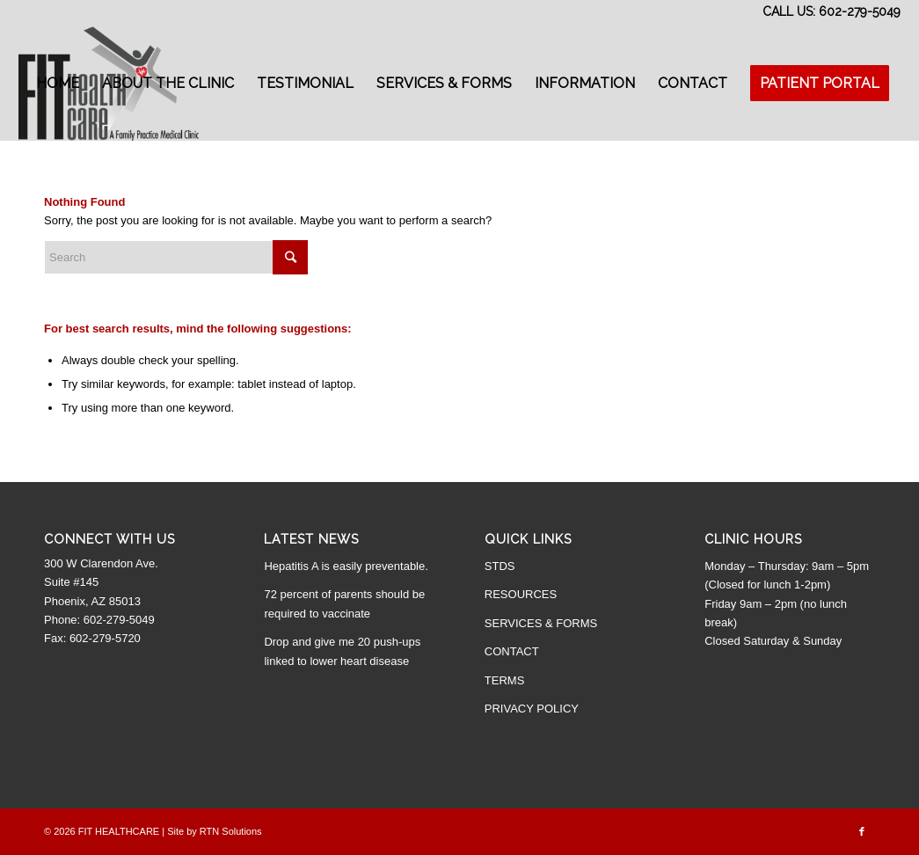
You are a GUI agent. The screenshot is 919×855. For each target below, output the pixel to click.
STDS (500, 566)
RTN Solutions (231, 831)
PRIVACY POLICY (532, 708)
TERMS (505, 680)
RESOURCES (521, 594)
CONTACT (512, 651)
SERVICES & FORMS (541, 623)
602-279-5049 (860, 11)
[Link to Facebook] (862, 831)
